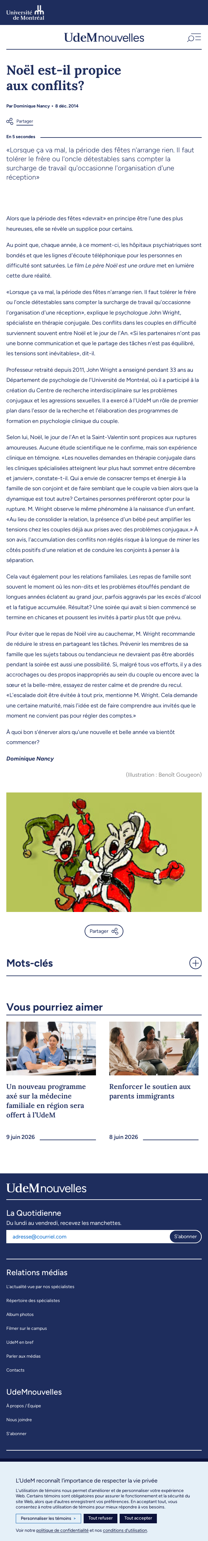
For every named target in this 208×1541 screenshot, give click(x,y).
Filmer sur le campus (26, 1328)
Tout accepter (138, 1518)
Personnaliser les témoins (48, 1518)
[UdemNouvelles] (104, 37)
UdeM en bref (19, 1342)
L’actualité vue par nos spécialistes (40, 1286)
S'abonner (185, 1236)
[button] (193, 37)
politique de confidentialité (62, 1530)
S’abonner (16, 1433)
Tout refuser (100, 1518)
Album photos (20, 1314)
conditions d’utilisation (125, 1530)
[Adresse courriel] (87, 1236)
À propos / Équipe (23, 1406)
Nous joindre (19, 1419)
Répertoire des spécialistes (33, 1300)
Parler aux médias (23, 1356)
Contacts (15, 1370)
